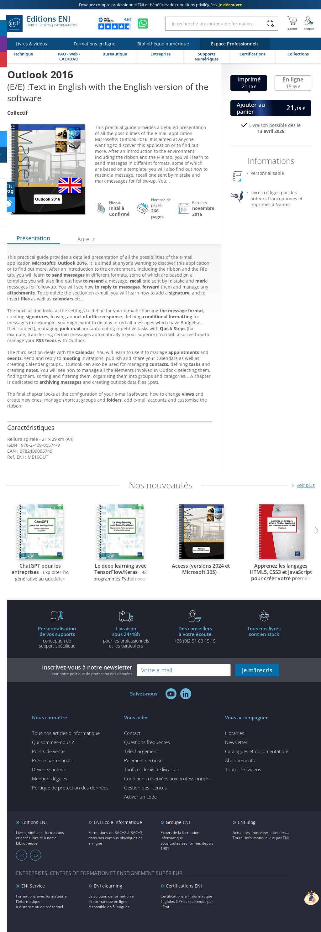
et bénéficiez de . (160, 5)
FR (21, 855)
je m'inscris (257, 670)
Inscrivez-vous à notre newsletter (87, 670)
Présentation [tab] (33, 238)
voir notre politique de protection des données (92, 673)
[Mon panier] (292, 23)
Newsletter (236, 742)
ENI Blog (246, 822)
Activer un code (140, 797)
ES (36, 855)
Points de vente (48, 751)
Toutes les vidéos (243, 769)
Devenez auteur (49, 769)
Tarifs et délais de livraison (151, 769)
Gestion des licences (145, 787)
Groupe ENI (178, 822)
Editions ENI (41, 23)
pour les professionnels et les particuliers (126, 636)
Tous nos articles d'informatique (66, 733)
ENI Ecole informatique (118, 822)
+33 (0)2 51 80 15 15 (195, 634)
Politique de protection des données (70, 787)
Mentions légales (49, 778)
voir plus (306, 485)
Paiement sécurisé (143, 760)
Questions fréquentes (147, 742)
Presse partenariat (51, 760)
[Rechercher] (270, 24)
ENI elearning (108, 886)
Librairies (234, 733)
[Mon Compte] (309, 23)
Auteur (86, 239)
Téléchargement (141, 751)
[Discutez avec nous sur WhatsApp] (143, 23)
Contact (132, 733)
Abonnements (240, 760)
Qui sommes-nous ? (53, 742)
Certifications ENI (184, 886)
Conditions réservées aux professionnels (166, 778)
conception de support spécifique (57, 636)
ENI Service (33, 886)
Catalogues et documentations (257, 751)
